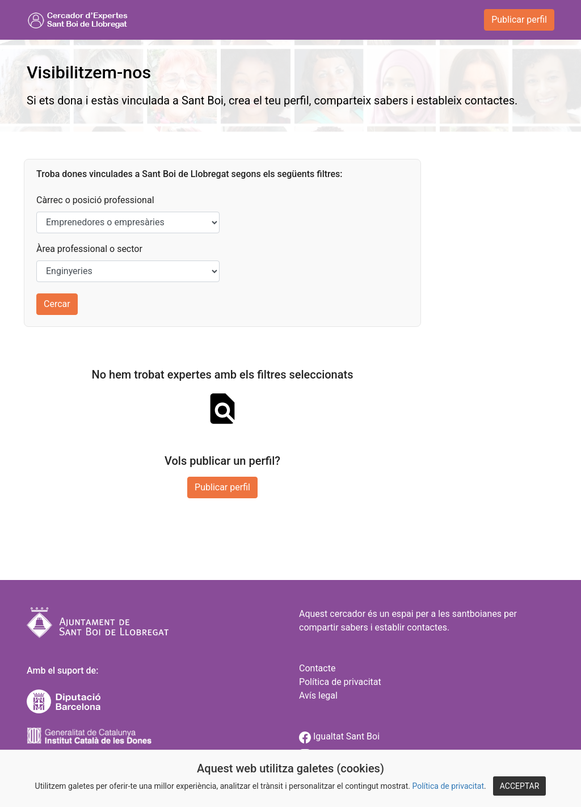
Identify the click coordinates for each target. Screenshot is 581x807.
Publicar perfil (519, 19)
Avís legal (318, 695)
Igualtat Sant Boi (339, 736)
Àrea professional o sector (89, 248)
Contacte (317, 668)
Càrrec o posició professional (95, 200)
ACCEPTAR (520, 786)
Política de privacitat (448, 786)
